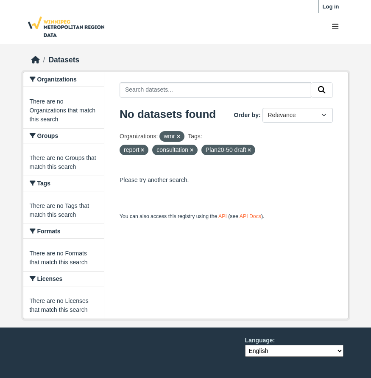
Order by (246, 115)
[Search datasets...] (215, 90)
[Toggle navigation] (335, 27)
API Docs (250, 216)
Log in (331, 6)
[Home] (35, 60)
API (222, 216)
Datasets (63, 60)
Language (259, 340)
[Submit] (322, 90)
